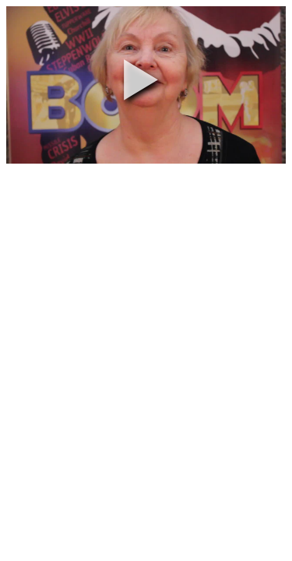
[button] (141, 79)
